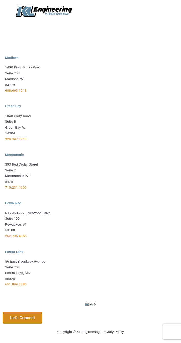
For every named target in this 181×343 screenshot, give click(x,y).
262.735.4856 (16, 236)
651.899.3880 (16, 284)
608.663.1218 (16, 90)
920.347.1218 (16, 139)
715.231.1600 (16, 187)
